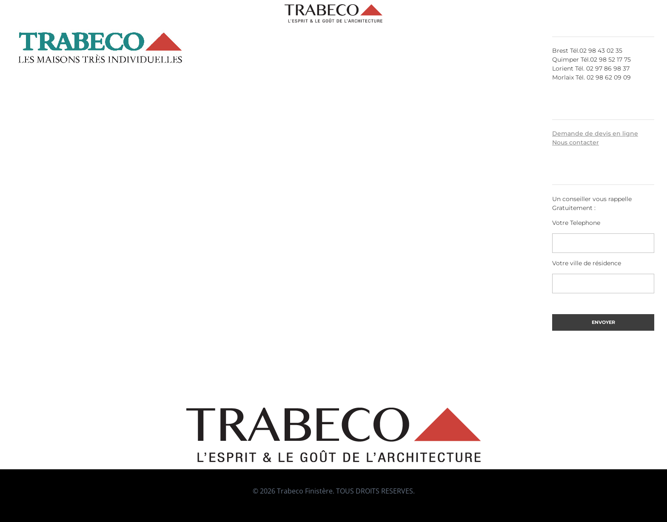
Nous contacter (575, 142)
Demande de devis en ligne (595, 133)
